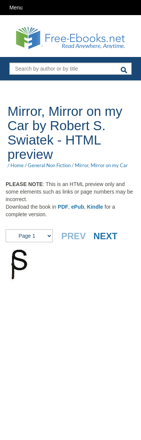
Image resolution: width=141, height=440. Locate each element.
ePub (77, 207)
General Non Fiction (49, 165)
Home (17, 165)
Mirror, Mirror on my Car (101, 165)
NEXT (105, 236)
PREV (73, 236)
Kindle (95, 207)
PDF (63, 207)
